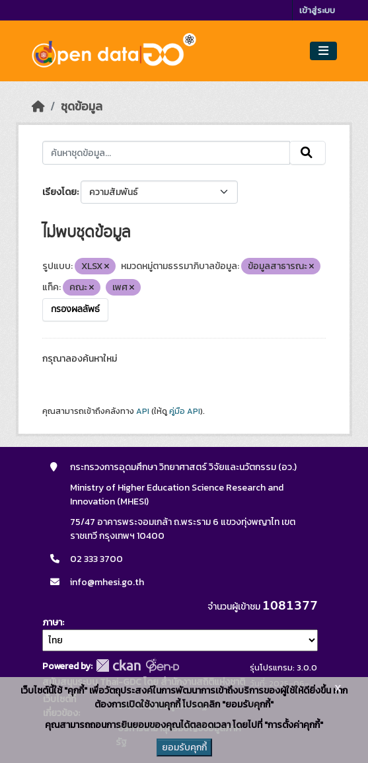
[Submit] (307, 153)
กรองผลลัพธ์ (75, 309)
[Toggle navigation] (323, 51)
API (142, 411)
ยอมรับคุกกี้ (184, 747)
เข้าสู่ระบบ (317, 10)
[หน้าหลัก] (38, 106)
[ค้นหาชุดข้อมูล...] (166, 153)
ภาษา (52, 622)
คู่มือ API (184, 411)
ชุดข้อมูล (81, 106)
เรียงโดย (59, 192)
